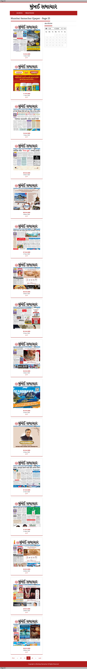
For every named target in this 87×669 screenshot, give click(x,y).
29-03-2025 (26, 609)
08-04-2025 (26, 212)
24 (24, 658)
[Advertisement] (60, 61)
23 (21, 658)
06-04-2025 (26, 292)
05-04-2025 (26, 331)
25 (28, 658)
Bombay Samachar (41, 664)
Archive (19, 13)
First (13, 658)
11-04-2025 (26, 93)
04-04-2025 (26, 371)
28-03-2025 (26, 648)
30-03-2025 (26, 569)
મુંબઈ (26, 57)
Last (39, 658)
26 (32, 658)
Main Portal (29, 13)
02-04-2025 (26, 450)
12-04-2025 (26, 54)
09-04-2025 (26, 173)
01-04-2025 (26, 490)
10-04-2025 (26, 133)
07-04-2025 (26, 252)
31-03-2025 (26, 529)
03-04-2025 (26, 410)
